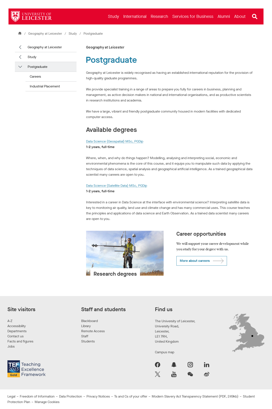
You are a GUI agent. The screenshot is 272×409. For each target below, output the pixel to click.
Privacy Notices (98, 396)
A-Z (9, 321)
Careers (35, 76)
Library (86, 326)
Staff (84, 336)
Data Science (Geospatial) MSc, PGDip (114, 141)
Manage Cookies (47, 402)
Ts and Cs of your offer (130, 396)
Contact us (15, 336)
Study (73, 33)
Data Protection (70, 396)
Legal (11, 396)
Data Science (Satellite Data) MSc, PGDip (116, 185)
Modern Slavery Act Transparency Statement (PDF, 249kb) (195, 396)
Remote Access (93, 331)
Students (88, 341)
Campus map (164, 352)
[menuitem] (113, 16)
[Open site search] (254, 16)
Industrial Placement (45, 86)
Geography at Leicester (45, 33)
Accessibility (16, 326)
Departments (17, 331)
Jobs (11, 346)
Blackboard (89, 321)
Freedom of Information (37, 396)
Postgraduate (37, 66)
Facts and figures (20, 341)
